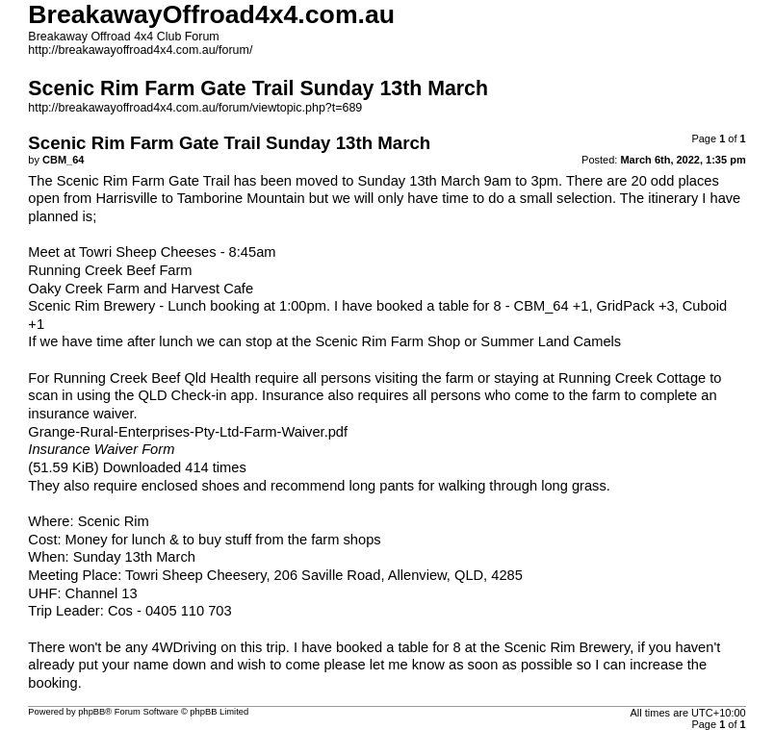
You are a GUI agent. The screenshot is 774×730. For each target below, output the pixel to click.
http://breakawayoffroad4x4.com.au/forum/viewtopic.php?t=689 (195, 107)
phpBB (91, 712)
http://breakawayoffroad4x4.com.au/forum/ (140, 50)
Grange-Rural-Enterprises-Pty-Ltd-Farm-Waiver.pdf (188, 432)
